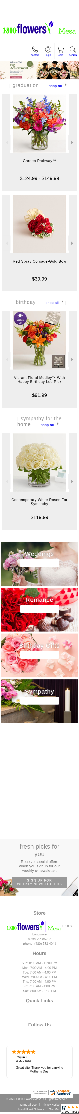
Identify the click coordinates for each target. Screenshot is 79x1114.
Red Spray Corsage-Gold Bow (39, 261)
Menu (7, 55)
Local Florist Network (31, 1109)
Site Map (54, 1109)
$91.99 (39, 395)
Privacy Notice (50, 1104)
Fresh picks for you (39, 858)
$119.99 (39, 517)
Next (72, 142)
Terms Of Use (28, 1104)
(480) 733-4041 (21, 4)
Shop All (55, 86)
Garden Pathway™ (39, 161)
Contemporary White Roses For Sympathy (39, 502)
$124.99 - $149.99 (39, 178)
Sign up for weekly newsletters (39, 882)
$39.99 (39, 279)
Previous (6, 142)
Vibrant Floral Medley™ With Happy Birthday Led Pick (39, 380)
